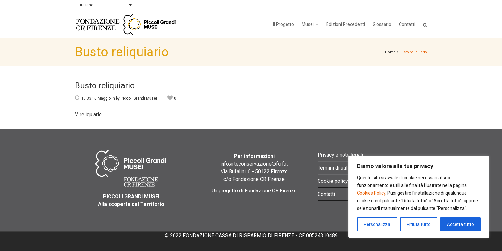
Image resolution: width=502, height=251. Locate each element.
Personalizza (377, 224)
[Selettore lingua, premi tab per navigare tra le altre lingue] (105, 5)
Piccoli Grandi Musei (139, 98)
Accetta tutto (460, 224)
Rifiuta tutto (419, 224)
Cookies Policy (371, 193)
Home (390, 52)
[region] (418, 197)
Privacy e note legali (340, 155)
